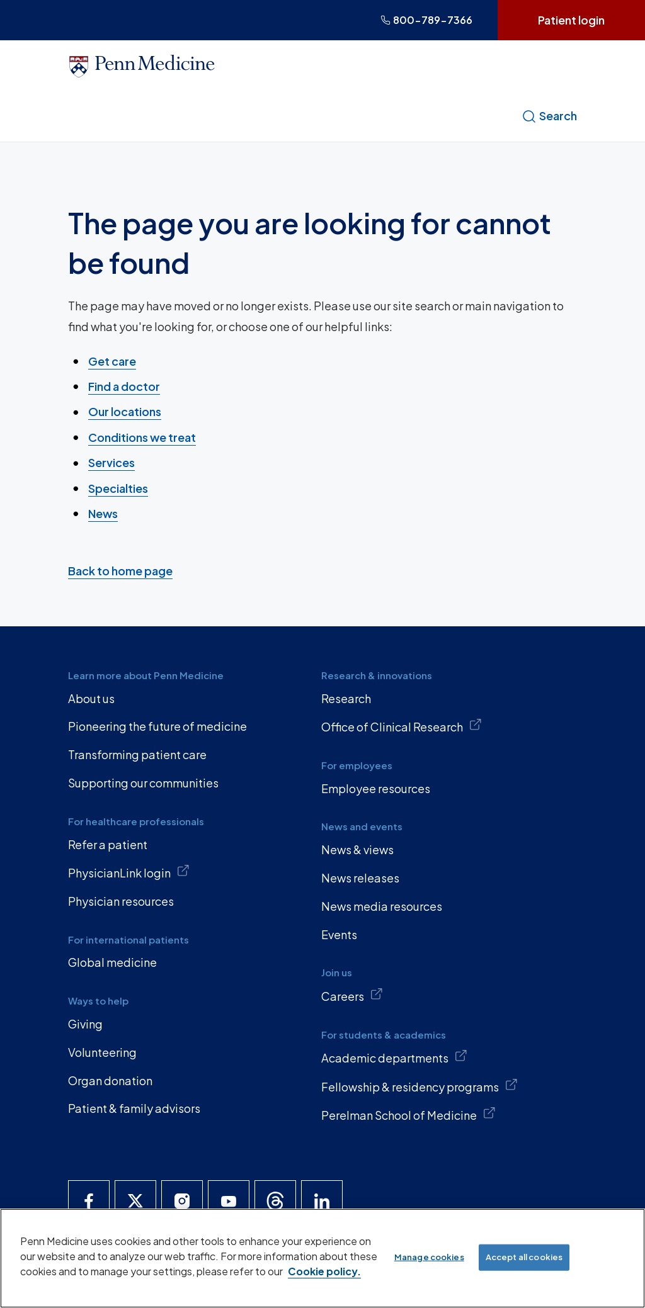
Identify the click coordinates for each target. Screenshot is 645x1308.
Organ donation (110, 1080)
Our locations (124, 411)
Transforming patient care (137, 754)
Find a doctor (124, 386)
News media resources (381, 906)
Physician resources (121, 901)
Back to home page (120, 570)
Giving (85, 1024)
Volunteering (102, 1052)
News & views (357, 849)
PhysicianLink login (129, 872)
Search (549, 115)
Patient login (571, 20)
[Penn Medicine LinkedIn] (322, 1201)
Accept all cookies (524, 1257)
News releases (360, 878)
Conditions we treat (142, 437)
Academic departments (394, 1057)
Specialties (118, 487)
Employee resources (375, 788)
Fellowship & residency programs (419, 1086)
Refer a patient (107, 844)
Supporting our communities (143, 782)
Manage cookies (429, 1257)
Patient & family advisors (134, 1108)
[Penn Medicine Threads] (275, 1201)
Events (339, 934)
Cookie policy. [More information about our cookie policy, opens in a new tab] (324, 1271)
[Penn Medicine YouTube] (228, 1201)
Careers (352, 995)
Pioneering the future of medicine (157, 726)
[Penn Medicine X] (135, 1201)
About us (91, 698)
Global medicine (112, 962)
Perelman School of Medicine (408, 1114)
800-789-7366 (426, 19)
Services (111, 462)
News (103, 513)
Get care (112, 360)
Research (346, 698)
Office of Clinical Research (401, 726)
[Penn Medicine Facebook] (89, 1201)
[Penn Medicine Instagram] (182, 1201)
